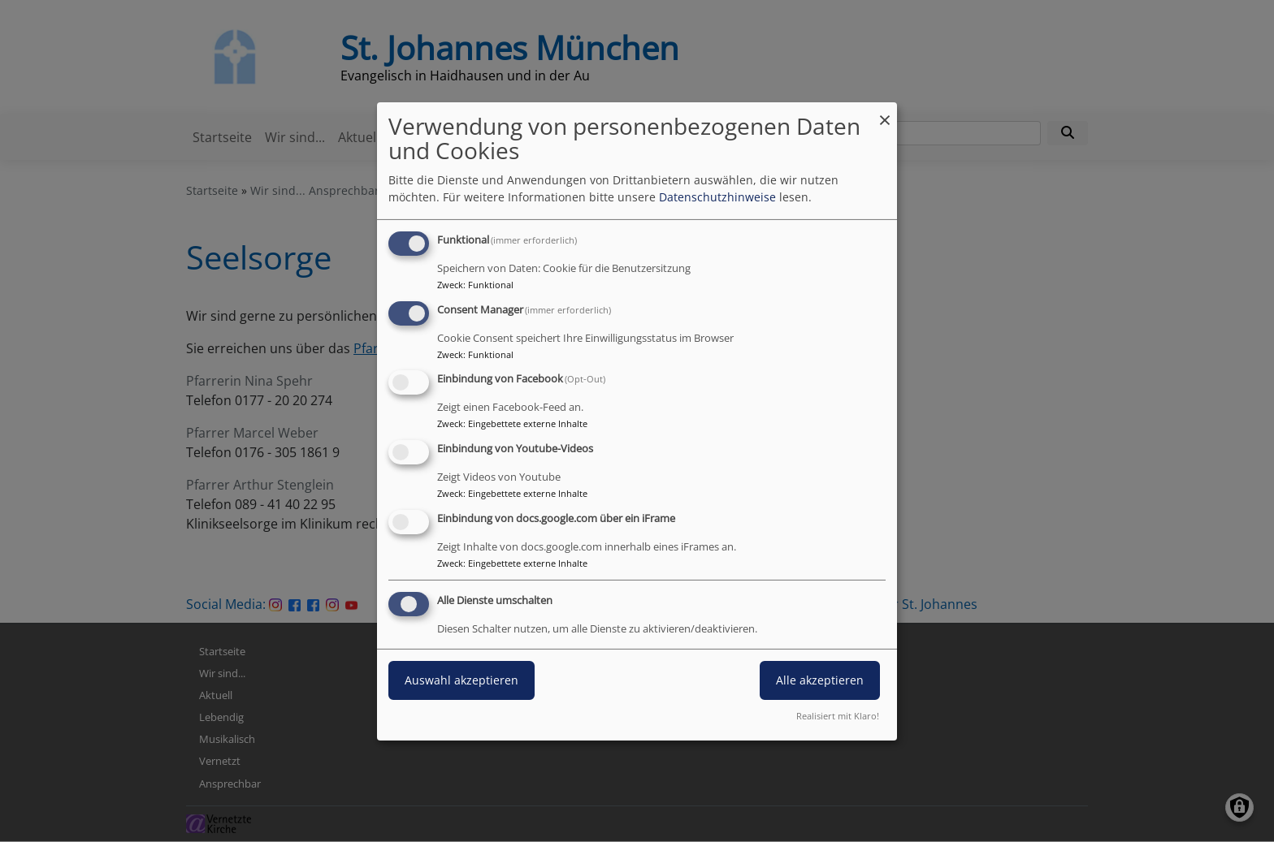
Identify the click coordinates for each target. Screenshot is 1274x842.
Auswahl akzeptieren (461, 680)
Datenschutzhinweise (717, 197)
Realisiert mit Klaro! (837, 716)
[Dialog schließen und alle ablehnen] (885, 111)
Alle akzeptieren (820, 680)
